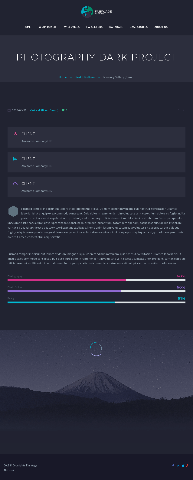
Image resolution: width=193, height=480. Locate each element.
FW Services (71, 26)
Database (116, 26)
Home (27, 26)
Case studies (139, 26)
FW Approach (47, 26)
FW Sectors (94, 26)
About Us (161, 26)
